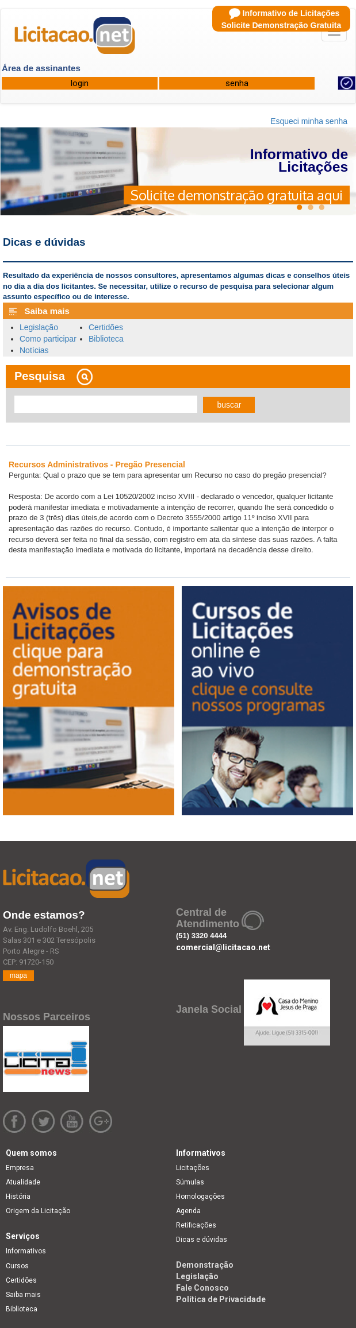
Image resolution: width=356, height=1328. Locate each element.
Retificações (196, 1225)
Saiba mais (23, 1295)
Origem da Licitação (38, 1211)
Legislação (39, 327)
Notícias (34, 350)
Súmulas (190, 1182)
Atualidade (23, 1182)
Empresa (20, 1168)
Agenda (188, 1211)
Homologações (200, 1197)
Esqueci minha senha (308, 121)
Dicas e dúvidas (201, 1240)
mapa (18, 975)
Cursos (17, 1266)
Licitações (192, 1168)
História (18, 1197)
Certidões (106, 327)
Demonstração (204, 1264)
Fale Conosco (202, 1287)
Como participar (48, 338)
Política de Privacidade (221, 1299)
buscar (229, 404)
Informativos (26, 1251)
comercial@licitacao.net (223, 947)
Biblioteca (106, 338)
